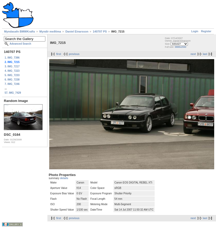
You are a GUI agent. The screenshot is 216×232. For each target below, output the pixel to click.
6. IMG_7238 (12, 79)
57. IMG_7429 (13, 92)
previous (74, 54)
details (64, 178)
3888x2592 (180, 47)
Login (194, 31)
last (205, 54)
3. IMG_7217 (12, 66)
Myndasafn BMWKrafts (19, 31)
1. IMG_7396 (12, 57)
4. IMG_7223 (12, 70)
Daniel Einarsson (76, 31)
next (193, 54)
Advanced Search (20, 43)
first (58, 54)
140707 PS (100, 31)
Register (206, 31)
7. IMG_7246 (12, 84)
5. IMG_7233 (12, 75)
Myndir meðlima (50, 31)
